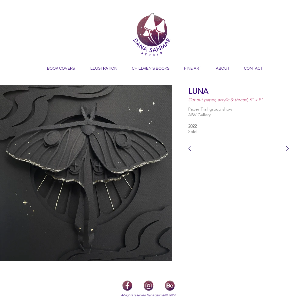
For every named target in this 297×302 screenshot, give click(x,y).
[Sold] (206, 131)
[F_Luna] (189, 148)
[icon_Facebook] (127, 285)
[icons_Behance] (169, 285)
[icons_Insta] (148, 285)
